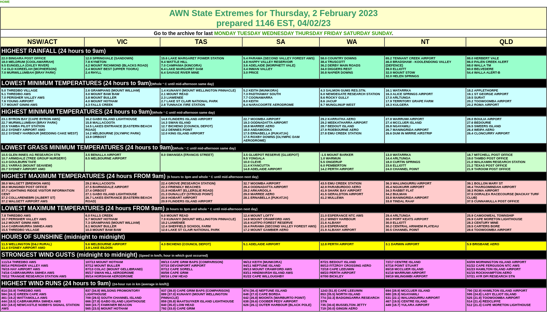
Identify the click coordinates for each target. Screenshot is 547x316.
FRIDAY (333, 33)
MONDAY (225, 33)
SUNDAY (382, 33)
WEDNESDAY (278, 33)
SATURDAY (356, 33)
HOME (5, 2)
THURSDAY (309, 33)
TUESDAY (248, 33)
